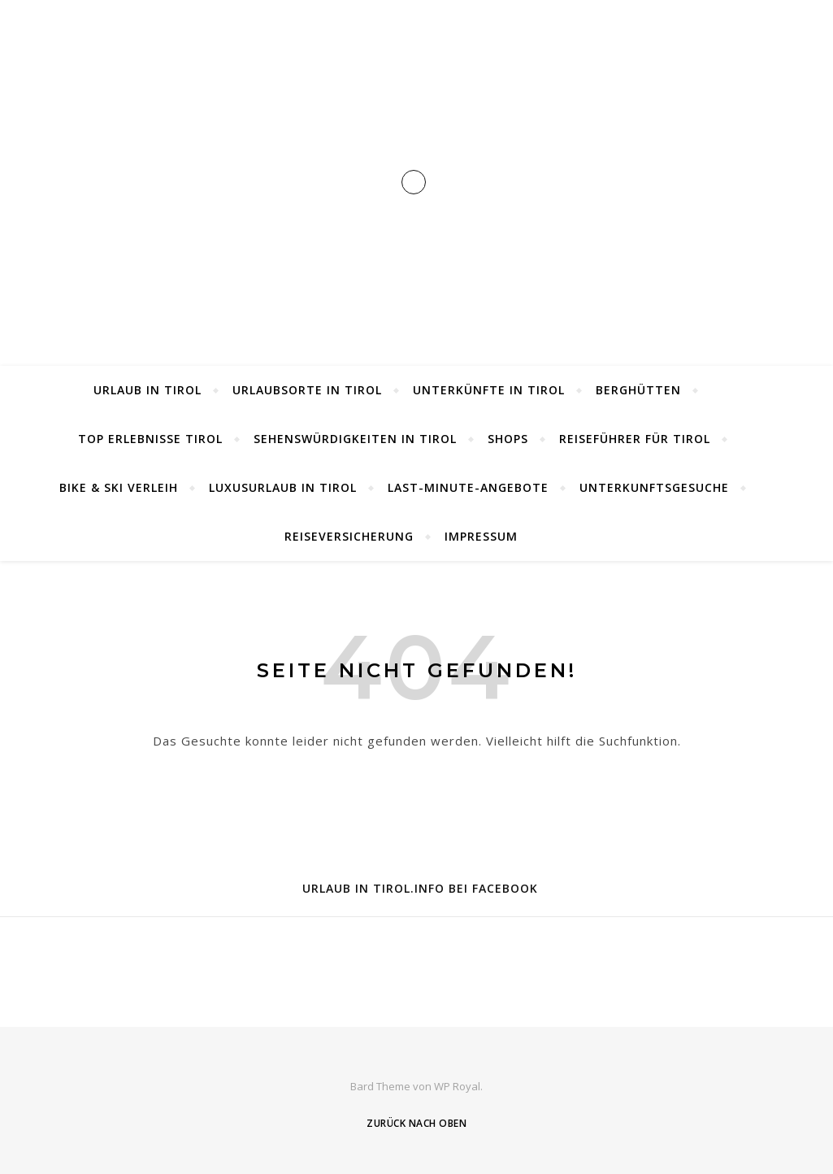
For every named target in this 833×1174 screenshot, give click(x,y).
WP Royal (457, 1086)
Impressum (481, 536)
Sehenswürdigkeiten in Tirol (355, 438)
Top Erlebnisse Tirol (150, 438)
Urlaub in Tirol (147, 390)
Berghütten (638, 390)
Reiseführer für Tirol (634, 438)
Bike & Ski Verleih (118, 487)
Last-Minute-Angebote (468, 487)
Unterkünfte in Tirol (489, 390)
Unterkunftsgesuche (654, 487)
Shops (508, 438)
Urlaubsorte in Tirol (307, 390)
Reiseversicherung (349, 536)
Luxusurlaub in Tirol (283, 487)
